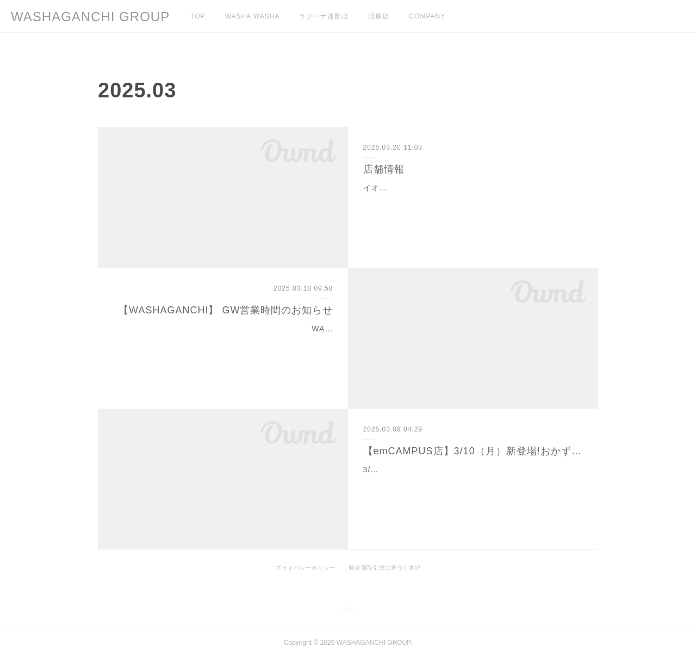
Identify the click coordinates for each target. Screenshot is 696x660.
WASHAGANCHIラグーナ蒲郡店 (273, 328)
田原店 (378, 16)
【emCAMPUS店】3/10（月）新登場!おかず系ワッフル (473, 451)
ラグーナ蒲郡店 (324, 16)
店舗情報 (384, 169)
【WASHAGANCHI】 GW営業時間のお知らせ (226, 310)
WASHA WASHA (252, 16)
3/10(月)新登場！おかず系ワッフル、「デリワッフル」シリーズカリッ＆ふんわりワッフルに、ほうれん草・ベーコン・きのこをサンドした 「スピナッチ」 (472, 483)
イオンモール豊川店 (400, 187)
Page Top (348, 613)
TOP (197, 16)
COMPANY (427, 16)
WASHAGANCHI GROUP (90, 16)
